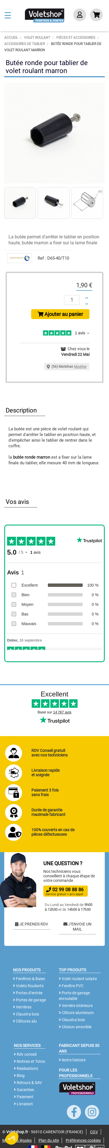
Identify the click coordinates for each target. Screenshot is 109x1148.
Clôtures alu (25, 1021)
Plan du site (49, 1140)
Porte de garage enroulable (74, 996)
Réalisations (26, 1068)
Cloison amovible (75, 1027)
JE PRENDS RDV (31, 924)
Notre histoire (72, 1060)
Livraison (23, 1104)
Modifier (80, 367)
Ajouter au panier (60, 314)
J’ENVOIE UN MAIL (77, 926)
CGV (94, 1132)
